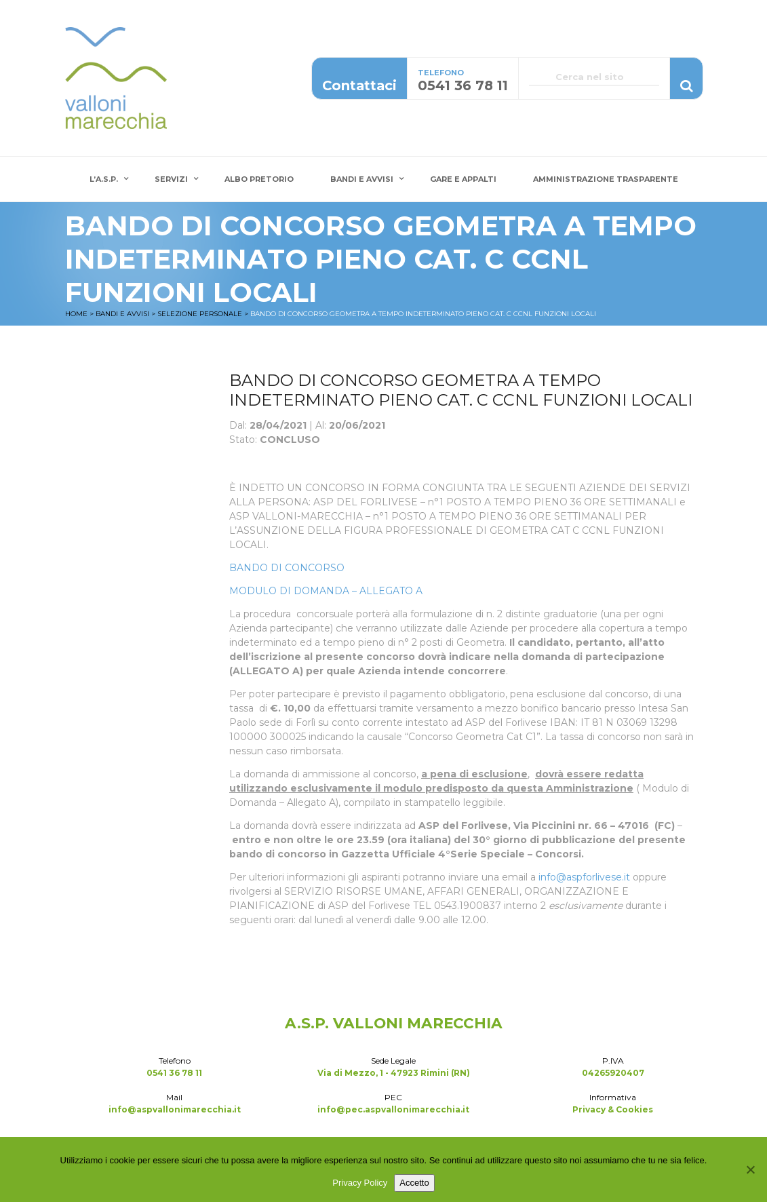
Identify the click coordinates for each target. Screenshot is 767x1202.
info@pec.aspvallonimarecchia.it (393, 1109)
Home (76, 313)
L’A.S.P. (104, 179)
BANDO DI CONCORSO (287, 568)
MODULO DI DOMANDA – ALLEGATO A (325, 591)
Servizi (171, 179)
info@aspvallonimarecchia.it (175, 1109)
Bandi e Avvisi (361, 179)
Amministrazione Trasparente (605, 179)
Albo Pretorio (259, 179)
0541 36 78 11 (174, 1073)
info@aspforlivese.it (584, 877)
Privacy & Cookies (612, 1109)
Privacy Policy (359, 1183)
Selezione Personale (199, 313)
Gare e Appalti (463, 179)
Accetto (414, 1183)
